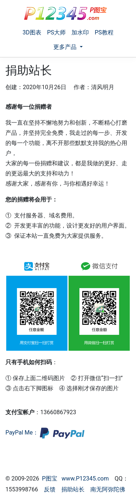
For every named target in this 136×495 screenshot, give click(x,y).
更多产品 (65, 46)
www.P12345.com (85, 478)
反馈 (49, 489)
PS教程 (104, 32)
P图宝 (49, 478)
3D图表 (31, 32)
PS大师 (56, 32)
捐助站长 (73, 489)
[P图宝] (65, 13)
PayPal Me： (45, 432)
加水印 (80, 32)
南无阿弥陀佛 (107, 489)
